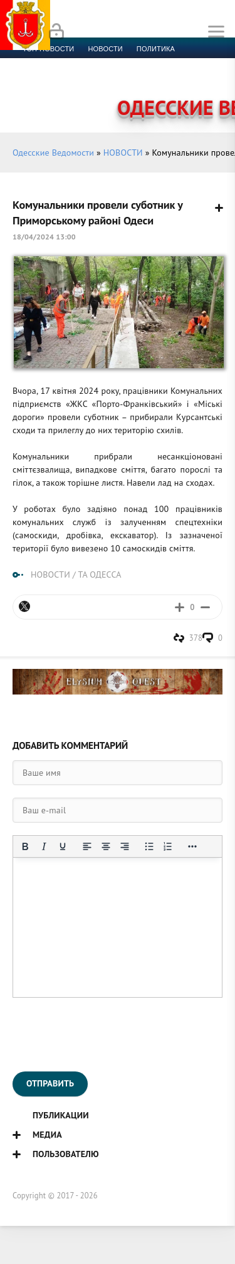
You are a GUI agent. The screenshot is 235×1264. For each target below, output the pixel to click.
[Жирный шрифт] (25, 846)
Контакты (75, 94)
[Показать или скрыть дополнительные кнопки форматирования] (192, 846)
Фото (33, 94)
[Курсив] (43, 846)
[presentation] (108, 1034)
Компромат (155, 79)
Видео (203, 79)
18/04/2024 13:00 (44, 236)
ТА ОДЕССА (99, 574)
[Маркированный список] (149, 846)
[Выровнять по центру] (106, 846)
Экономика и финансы (68, 64)
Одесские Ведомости (53, 152)
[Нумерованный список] (168, 846)
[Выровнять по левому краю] (87, 846)
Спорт (139, 64)
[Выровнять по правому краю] (124, 846)
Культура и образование (71, 79)
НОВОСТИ (123, 152)
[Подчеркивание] (62, 846)
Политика (156, 49)
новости (105, 49)
